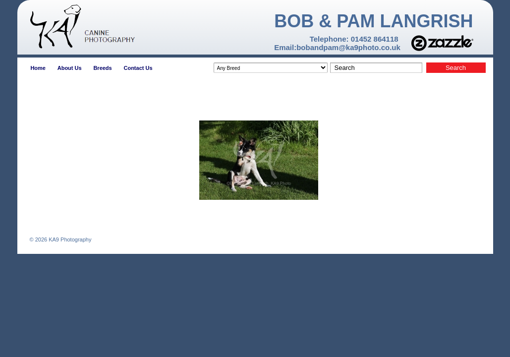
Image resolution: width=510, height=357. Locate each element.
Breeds (102, 68)
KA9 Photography (69, 239)
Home (38, 68)
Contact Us (137, 68)
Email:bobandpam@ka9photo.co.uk (337, 47)
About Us (69, 68)
